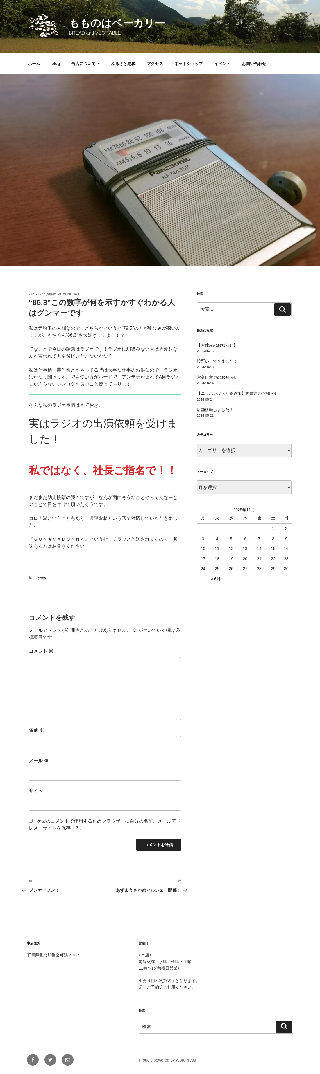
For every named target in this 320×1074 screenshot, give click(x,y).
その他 (41, 578)
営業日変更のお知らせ (217, 377)
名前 (36, 730)
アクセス (155, 63)
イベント (222, 63)
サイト (36, 790)
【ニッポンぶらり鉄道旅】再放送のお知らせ (237, 393)
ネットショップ (188, 63)
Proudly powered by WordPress (167, 1060)
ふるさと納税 (123, 63)
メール (39, 760)
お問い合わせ (254, 63)
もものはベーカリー (117, 23)
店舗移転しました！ (215, 409)
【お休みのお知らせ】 (217, 345)
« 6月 (215, 578)
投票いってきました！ (217, 361)
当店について (86, 63)
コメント (41, 651)
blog (55, 63)
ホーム (34, 63)
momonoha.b (69, 294)
